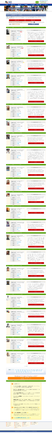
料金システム (13, 4)
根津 (17, 157)
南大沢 (18, 83)
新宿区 (20, 95)
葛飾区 (20, 257)
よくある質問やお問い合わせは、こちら (22, 417)
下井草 (18, 143)
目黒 (20, 369)
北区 (19, 127)
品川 (17, 229)
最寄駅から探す (17, 20)
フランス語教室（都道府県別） (18, 426)
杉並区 (20, 200)
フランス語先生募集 (34, 423)
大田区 (20, 113)
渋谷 (25, 369)
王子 (17, 129)
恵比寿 (18, 275)
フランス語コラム (45, 4)
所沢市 (20, 36)
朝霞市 (20, 67)
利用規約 (24, 424)
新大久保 (34, 369)
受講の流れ (19, 4)
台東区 (20, 155)
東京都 (18, 81)
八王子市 (20, 81)
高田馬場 (37, 369)
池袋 (17, 360)
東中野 (18, 97)
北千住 (18, 188)
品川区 (20, 316)
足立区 (20, 186)
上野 (17, 174)
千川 (17, 243)
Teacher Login (46, 0)
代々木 (29, 369)
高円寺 (18, 202)
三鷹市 (20, 345)
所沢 (17, 38)
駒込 (17, 332)
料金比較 (26, 4)
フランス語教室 (9, 423)
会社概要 (24, 423)
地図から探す (33, 20)
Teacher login (33, 424)
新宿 (17, 54)
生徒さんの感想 (38, 4)
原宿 (27, 369)
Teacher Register (42, 0)
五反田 (18, 369)
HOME (7, 4)
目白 (39, 369)
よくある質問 (32, 4)
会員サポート (16, 427)
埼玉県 (18, 36)
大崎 (15, 369)
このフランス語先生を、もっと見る (36, 41)
